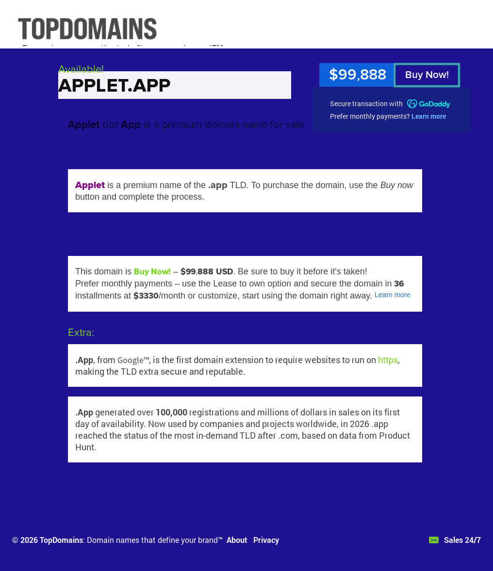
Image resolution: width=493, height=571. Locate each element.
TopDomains (61, 540)
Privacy (266, 540)
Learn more (428, 116)
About (237, 540)
